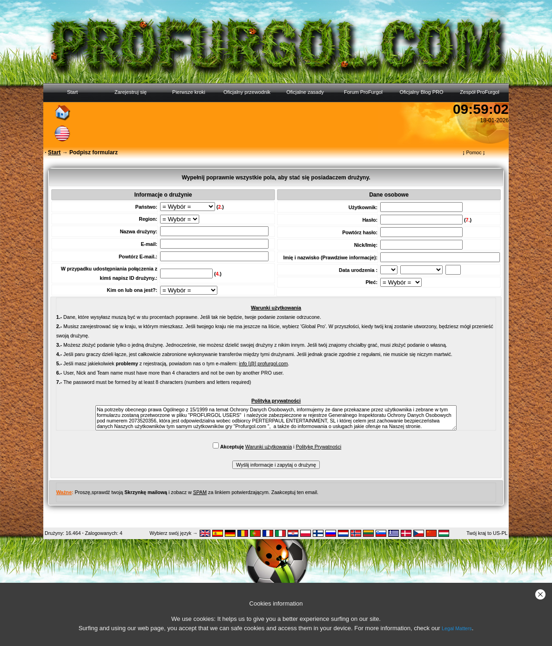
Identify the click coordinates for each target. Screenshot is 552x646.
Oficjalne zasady (305, 92)
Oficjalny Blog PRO (421, 92)
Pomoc (474, 152)
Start (72, 92)
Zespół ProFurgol (479, 92)
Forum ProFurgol (363, 92)
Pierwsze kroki (188, 92)
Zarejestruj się (130, 92)
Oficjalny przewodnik (246, 92)
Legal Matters (457, 628)
